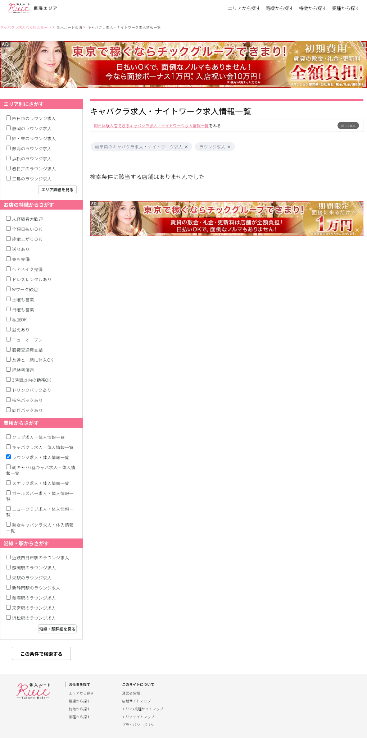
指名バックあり (27, 400)
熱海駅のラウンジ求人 (34, 598)
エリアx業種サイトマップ (142, 709)
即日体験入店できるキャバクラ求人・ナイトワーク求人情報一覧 (151, 125)
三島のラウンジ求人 (32, 178)
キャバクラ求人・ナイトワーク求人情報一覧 (124, 27)
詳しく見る (348, 126)
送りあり (21, 249)
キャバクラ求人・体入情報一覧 (43, 447)
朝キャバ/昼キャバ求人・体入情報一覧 (40, 470)
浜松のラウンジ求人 (32, 158)
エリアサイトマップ (138, 717)
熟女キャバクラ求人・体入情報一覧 (39, 527)
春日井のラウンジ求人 (34, 168)
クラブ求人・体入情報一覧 (38, 437)
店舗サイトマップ (136, 701)
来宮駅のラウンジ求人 (34, 608)
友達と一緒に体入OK (32, 360)
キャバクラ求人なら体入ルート (25, 27)
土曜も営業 (23, 299)
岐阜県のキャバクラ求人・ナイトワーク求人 (139, 147)
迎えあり (21, 329)
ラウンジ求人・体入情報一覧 (40, 457)
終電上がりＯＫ (27, 239)
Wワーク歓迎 (25, 289)
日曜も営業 (23, 309)
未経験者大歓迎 (27, 219)
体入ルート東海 (69, 27)
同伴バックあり (27, 410)
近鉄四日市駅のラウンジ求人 (40, 557)
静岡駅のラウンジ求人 (34, 567)
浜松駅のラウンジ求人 (34, 618)
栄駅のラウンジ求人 (32, 577)
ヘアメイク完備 (27, 269)
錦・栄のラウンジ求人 (34, 138)
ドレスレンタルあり (32, 279)
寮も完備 (21, 259)
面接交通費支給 (27, 350)
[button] (186, 147)
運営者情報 (131, 693)
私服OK (19, 319)
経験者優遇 (23, 370)
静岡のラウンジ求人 (32, 128)
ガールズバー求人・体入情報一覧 (39, 496)
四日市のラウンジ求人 (34, 118)
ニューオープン (27, 339)
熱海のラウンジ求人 (32, 148)
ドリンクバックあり (31, 390)
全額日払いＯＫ (27, 229)
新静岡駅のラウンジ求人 (36, 588)
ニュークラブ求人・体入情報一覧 (39, 512)
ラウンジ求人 (212, 147)
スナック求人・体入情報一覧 (40, 483)
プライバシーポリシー (140, 724)
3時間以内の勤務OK (31, 380)
